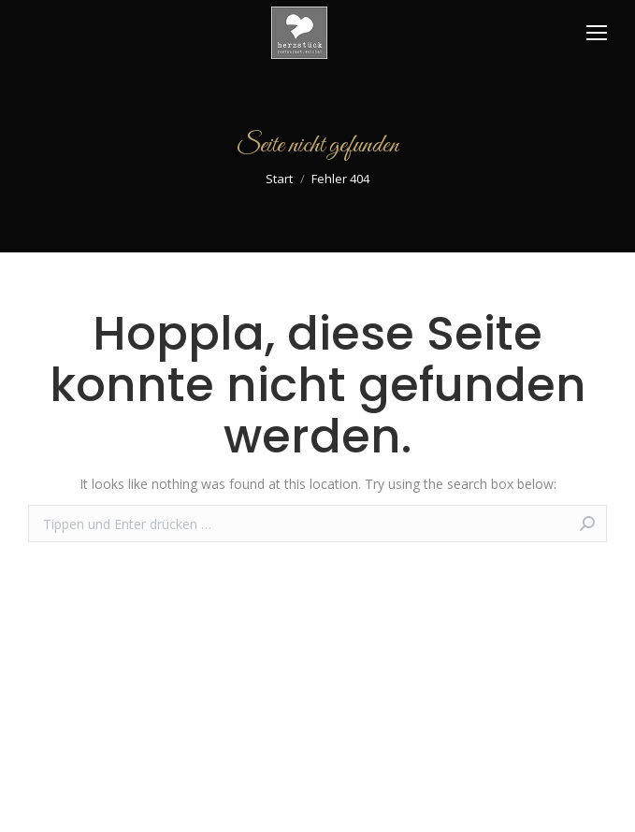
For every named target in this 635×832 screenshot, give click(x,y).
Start (279, 178)
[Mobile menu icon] (596, 32)
